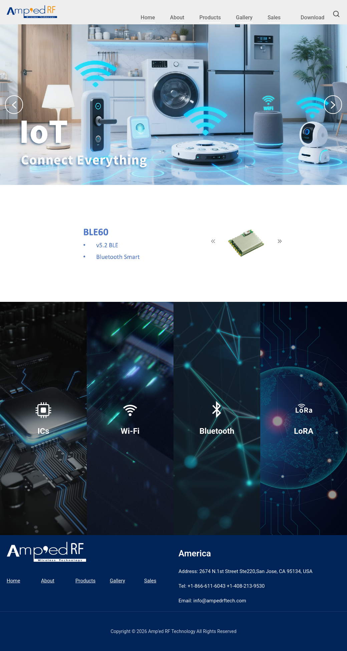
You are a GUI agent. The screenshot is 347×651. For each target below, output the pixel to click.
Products (210, 17)
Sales (274, 17)
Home (148, 17)
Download (312, 17)
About (177, 17)
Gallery (244, 17)
